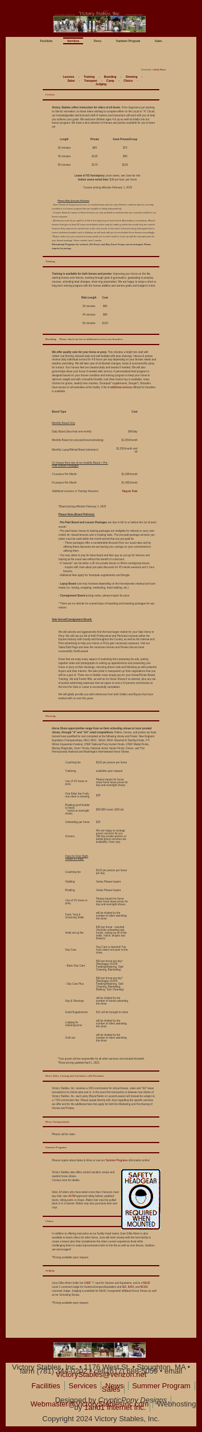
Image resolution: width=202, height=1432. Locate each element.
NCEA (144, 1287)
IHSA (131, 1287)
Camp (110, 80)
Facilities (46, 41)
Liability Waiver (159, 70)
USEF (87, 1283)
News (98, 41)
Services (73, 41)
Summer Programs (117, 1160)
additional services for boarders (104, 339)
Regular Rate (129, 491)
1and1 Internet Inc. (115, 1407)
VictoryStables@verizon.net (101, 1374)
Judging (101, 84)
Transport (90, 80)
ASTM (72, 1196)
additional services (121, 387)
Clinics (128, 80)
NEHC (146, 1283)
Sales (158, 41)
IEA (124, 1287)
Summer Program (128, 41)
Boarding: (51, 339)
